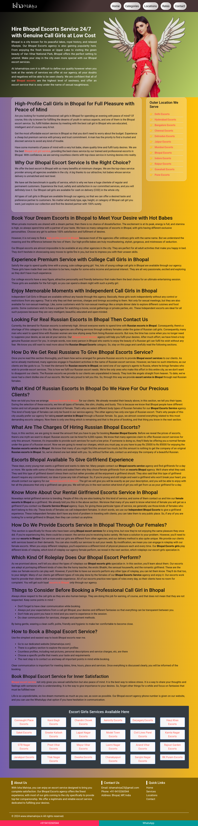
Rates (165, 6)
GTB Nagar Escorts (24, 746)
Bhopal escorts (26, 80)
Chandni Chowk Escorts (83, 722)
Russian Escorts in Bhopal (64, 400)
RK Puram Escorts (172, 757)
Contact (180, 6)
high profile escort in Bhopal (63, 238)
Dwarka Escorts (83, 757)
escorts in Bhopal (59, 582)
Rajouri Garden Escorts (172, 746)
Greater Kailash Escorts (53, 734)
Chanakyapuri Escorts (113, 759)
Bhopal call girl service (37, 151)
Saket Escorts (24, 732)
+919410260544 (49, 823)
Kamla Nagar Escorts (172, 734)
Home (115, 6)
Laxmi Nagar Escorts (113, 746)
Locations (150, 6)
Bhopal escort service (84, 337)
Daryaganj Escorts (143, 720)
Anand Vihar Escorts (143, 746)
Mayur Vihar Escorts (83, 746)
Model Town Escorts (113, 734)
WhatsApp (148, 823)
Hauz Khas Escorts (172, 722)
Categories (132, 6)
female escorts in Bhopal (64, 481)
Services (151, 791)
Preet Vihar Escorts (53, 746)
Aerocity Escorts (113, 720)
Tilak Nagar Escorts (53, 759)
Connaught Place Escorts (24, 722)
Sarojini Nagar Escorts (143, 759)
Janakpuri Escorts (24, 757)
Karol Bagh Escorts (54, 722)
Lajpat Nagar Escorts (83, 734)
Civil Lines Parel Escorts (142, 734)
